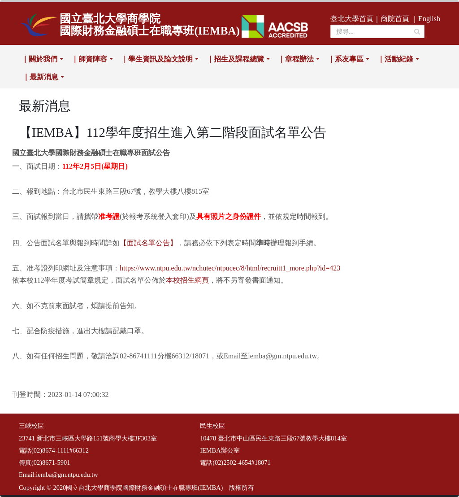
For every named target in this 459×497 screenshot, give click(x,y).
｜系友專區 (346, 59)
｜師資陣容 (89, 59)
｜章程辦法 (296, 59)
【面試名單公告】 (148, 243)
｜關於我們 (39, 59)
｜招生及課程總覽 (235, 59)
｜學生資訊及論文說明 (157, 59)
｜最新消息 (40, 77)
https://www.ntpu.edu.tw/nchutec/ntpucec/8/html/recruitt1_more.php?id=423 (230, 268)
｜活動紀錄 (395, 59)
